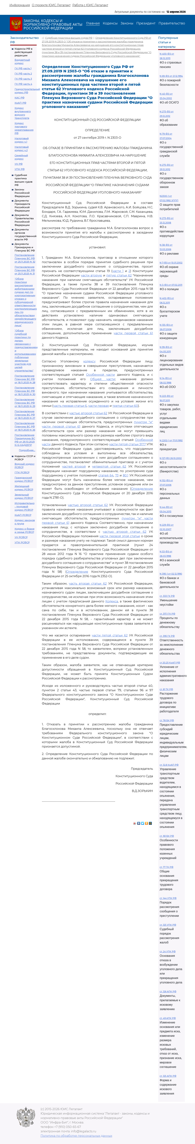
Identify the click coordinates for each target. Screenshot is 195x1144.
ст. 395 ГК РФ (167, 636)
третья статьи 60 (125, 406)
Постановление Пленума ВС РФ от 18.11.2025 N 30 (25, 391)
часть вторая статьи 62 (88, 583)
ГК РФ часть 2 (23, 73)
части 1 (118, 271)
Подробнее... (27, 450)
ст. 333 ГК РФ (167, 596)
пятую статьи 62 (119, 275)
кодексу (89, 361)
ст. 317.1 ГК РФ (167, 613)
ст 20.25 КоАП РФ (170, 662)
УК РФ (19, 163)
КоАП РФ (20, 102)
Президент (146, 23)
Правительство (172, 23)
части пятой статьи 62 (110, 635)
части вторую (91, 275)
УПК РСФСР (22, 542)
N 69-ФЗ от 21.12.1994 (171, 76)
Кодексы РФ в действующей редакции (23, 52)
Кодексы (110, 23)
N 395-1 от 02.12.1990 (171, 573)
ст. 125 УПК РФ (168, 924)
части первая (98, 406)
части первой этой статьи (119, 536)
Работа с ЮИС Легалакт (90, 5)
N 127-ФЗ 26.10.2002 (171, 458)
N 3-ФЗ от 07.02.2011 (171, 285)
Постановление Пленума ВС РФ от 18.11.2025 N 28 (25, 379)
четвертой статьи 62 (109, 466)
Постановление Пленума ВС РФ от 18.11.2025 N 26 (25, 426)
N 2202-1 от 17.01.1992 (171, 440)
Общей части (102, 379)
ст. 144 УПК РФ (168, 898)
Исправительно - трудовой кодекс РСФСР (24, 506)
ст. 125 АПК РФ (168, 1076)
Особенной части (100, 374)
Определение (142, 489)
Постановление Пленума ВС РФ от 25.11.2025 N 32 (25, 258)
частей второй (74, 466)
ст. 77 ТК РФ (166, 867)
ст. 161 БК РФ (167, 836)
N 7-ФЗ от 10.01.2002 (171, 262)
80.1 (125, 475)
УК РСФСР (21, 537)
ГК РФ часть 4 (23, 83)
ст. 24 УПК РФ (168, 951)
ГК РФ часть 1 (23, 68)
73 (117, 475)
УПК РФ (20, 169)
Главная (93, 23)
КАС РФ (19, 97)
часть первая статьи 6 (70, 406)
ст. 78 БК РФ (167, 720)
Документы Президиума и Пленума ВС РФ (25, 247)
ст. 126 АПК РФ (168, 991)
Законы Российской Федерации (22, 193)
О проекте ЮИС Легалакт (51, 5)
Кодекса (111, 601)
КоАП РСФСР (23, 514)
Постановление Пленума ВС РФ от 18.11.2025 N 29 (25, 403)
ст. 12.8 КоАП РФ (169, 764)
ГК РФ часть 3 (23, 78)
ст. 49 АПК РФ (168, 1018)
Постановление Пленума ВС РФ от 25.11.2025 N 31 (25, 270)
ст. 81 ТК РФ (166, 689)
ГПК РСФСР (22, 472)
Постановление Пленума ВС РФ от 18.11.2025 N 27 (25, 414)
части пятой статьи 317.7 (127, 444)
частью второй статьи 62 (88, 413)
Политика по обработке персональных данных (76, 1136)
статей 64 (106, 475)
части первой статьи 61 (133, 333)
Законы (127, 23)
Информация (19, 5)
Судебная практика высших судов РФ (68, 37)
